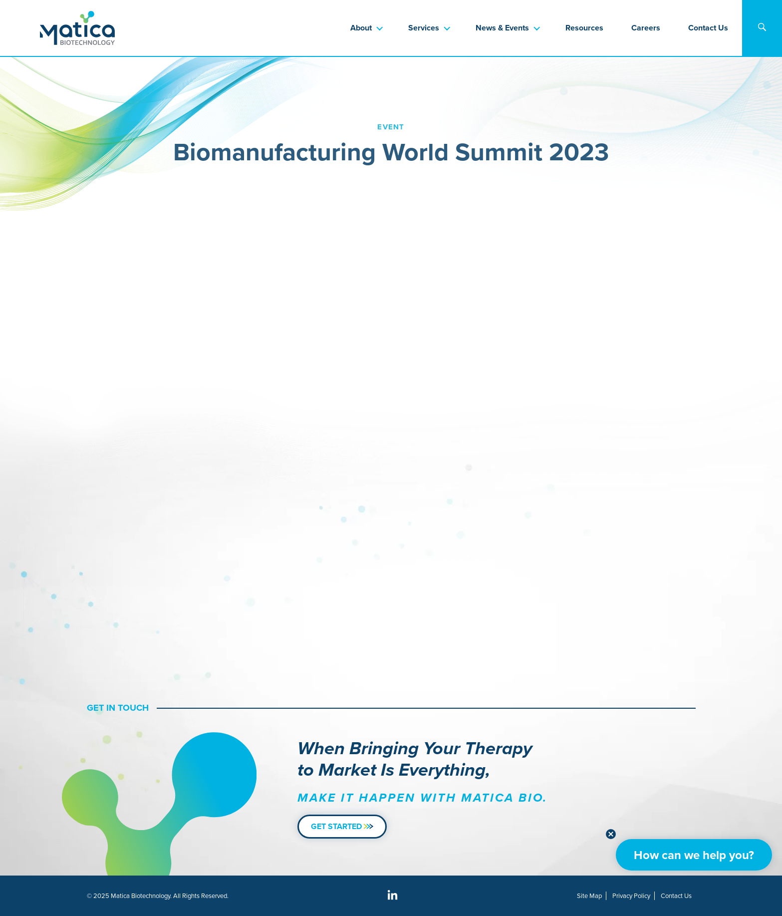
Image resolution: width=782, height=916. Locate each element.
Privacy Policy (631, 896)
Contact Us (708, 27)
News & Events (502, 27)
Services (423, 27)
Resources (584, 27)
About (361, 27)
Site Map (589, 896)
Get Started (342, 826)
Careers (645, 27)
